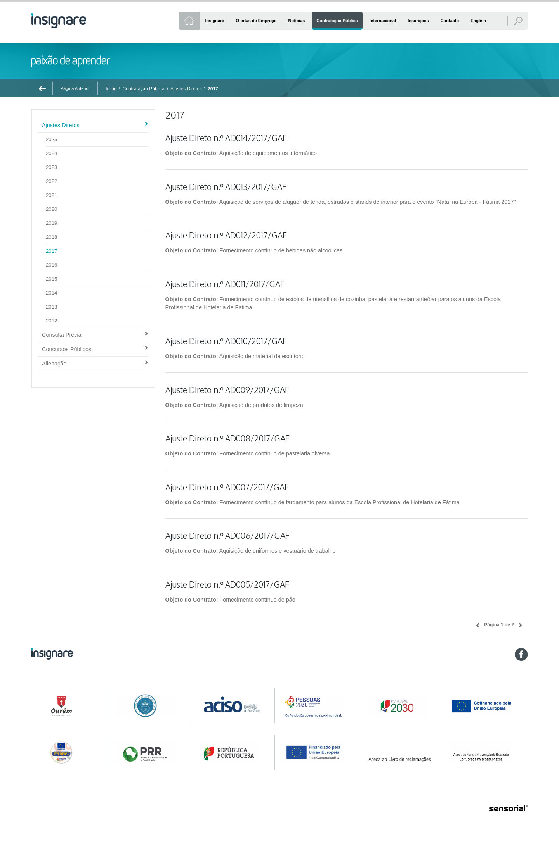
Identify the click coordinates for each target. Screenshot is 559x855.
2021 (51, 195)
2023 (51, 167)
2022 (51, 181)
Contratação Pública (144, 88)
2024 (51, 153)
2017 (213, 88)
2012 (51, 321)
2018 (51, 237)
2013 (51, 307)
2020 (51, 209)
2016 (51, 265)
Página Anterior (75, 88)
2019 (51, 223)
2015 (51, 279)
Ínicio (111, 88)
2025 (51, 139)
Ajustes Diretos (186, 88)
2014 (51, 293)
